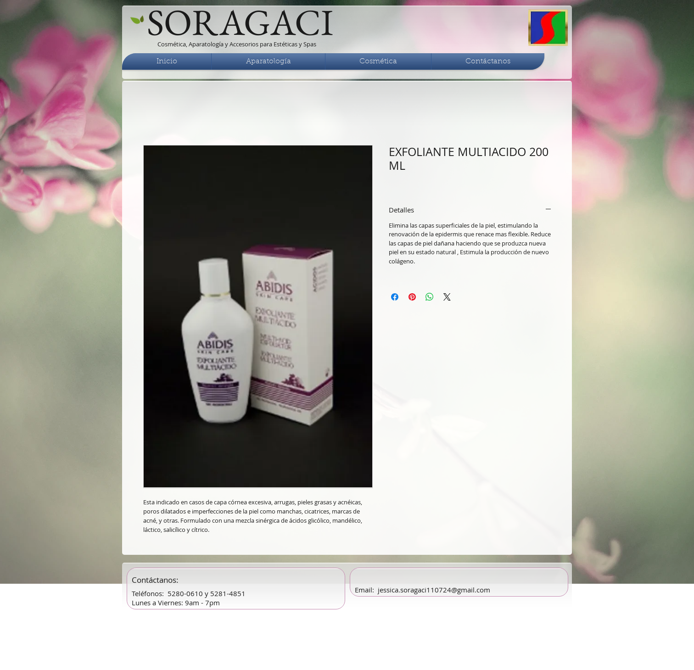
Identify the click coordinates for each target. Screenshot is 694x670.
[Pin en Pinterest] (412, 296)
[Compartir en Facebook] (394, 296)
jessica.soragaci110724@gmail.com (434, 589)
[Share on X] (447, 296)
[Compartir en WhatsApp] (429, 296)
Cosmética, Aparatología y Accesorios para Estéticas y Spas (236, 44)
